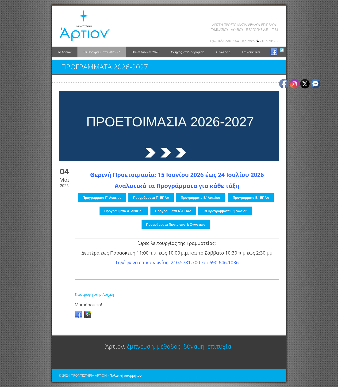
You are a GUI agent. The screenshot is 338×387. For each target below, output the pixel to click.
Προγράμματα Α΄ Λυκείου (123, 211)
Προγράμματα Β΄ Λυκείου (200, 197)
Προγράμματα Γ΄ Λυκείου (102, 197)
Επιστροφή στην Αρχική (94, 294)
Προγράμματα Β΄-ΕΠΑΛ (251, 197)
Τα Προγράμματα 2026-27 (101, 52)
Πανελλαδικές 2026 (145, 52)
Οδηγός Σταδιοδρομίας (187, 52)
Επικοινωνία (251, 52)
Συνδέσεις (223, 52)
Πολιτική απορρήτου (125, 375)
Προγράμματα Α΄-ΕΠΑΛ (173, 211)
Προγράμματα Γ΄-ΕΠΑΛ (151, 197)
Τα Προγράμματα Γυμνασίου (225, 211)
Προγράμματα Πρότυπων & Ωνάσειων (176, 224)
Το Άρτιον (65, 52)
